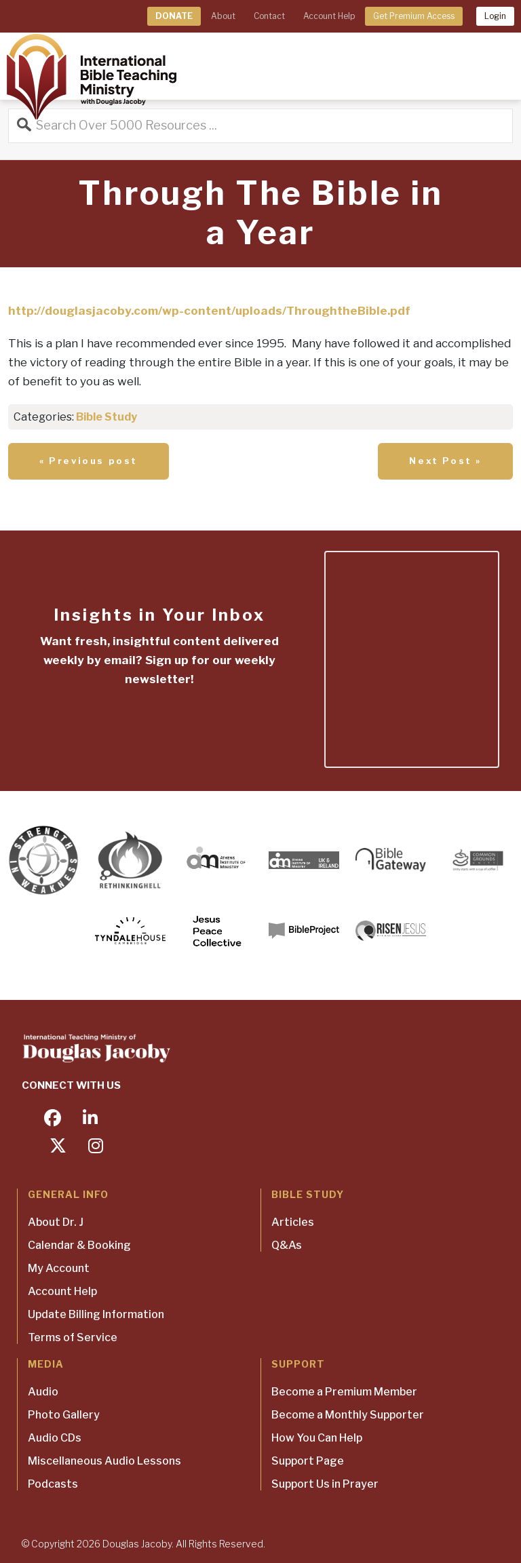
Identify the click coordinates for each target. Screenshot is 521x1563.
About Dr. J (55, 1222)
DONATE (174, 16)
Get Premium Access (414, 16)
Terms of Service (72, 1337)
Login (495, 16)
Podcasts (53, 1484)
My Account (59, 1268)
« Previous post (88, 460)
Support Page (307, 1460)
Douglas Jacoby (137, 1543)
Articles (292, 1222)
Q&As (286, 1245)
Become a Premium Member (344, 1391)
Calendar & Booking (79, 1245)
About (223, 16)
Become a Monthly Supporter (347, 1414)
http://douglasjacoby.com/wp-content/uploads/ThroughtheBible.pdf (209, 310)
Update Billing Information (96, 1314)
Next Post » (445, 460)
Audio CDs (54, 1437)
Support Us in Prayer (325, 1484)
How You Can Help (316, 1437)
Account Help (329, 16)
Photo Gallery (64, 1414)
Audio (43, 1391)
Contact (269, 16)
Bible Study (106, 416)
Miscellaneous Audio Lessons (104, 1460)
